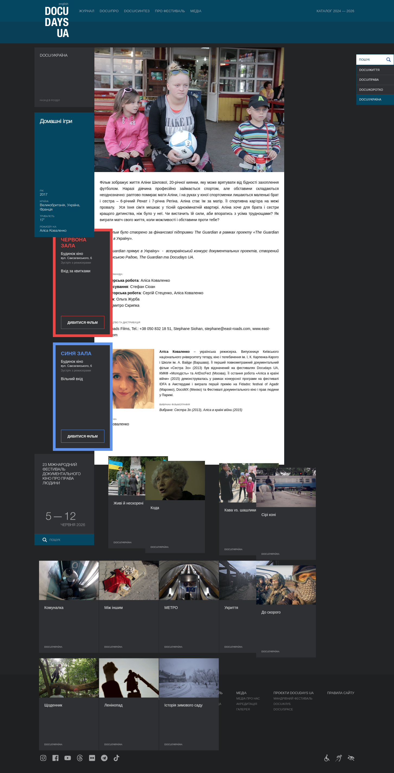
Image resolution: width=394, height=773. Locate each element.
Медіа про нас (248, 698)
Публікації (48, 698)
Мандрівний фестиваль (293, 698)
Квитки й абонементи (89, 693)
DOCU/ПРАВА (369, 79)
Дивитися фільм (324, 141)
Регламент (204, 698)
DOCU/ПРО (109, 11)
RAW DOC (130, 704)
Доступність (205, 720)
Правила (77, 698)
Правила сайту (340, 693)
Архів (199, 736)
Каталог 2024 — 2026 (335, 11)
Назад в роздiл (50, 100)
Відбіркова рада (208, 704)
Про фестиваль (170, 11)
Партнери (203, 714)
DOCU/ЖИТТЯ (369, 70)
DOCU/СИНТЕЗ (136, 11)
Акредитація (246, 704)
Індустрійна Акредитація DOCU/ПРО (152, 698)
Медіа (195, 11)
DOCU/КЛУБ (282, 704)
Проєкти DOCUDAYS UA (294, 693)
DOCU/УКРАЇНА (370, 99)
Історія (201, 731)
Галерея (243, 709)
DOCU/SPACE (283, 709)
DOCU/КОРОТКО (371, 89)
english (63, 3)
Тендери (202, 725)
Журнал (86, 11)
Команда (202, 709)
